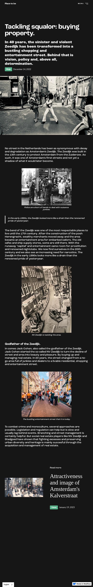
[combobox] (8, 584)
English (6, 584)
